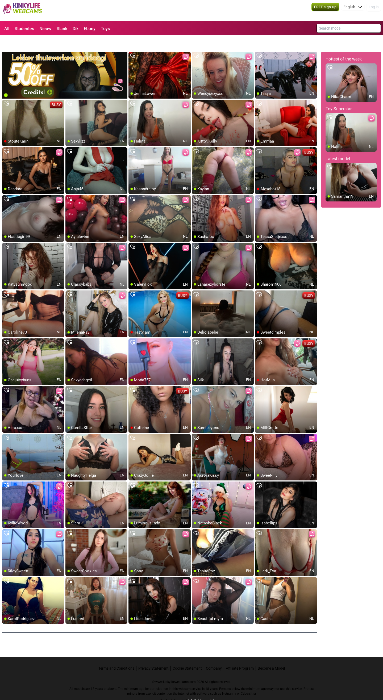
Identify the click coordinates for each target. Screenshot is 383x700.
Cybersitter (248, 680)
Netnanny (229, 680)
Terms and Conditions (116, 655)
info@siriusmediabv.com (206, 687)
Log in (374, 11)
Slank (62, 28)
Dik (75, 28)
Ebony (89, 28)
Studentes (24, 28)
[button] (352, 10)
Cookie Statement (187, 655)
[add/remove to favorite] (132, 42)
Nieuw (45, 28)
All (6, 28)
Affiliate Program (240, 655)
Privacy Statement (153, 655)
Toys (105, 28)
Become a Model (271, 655)
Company (214, 655)
